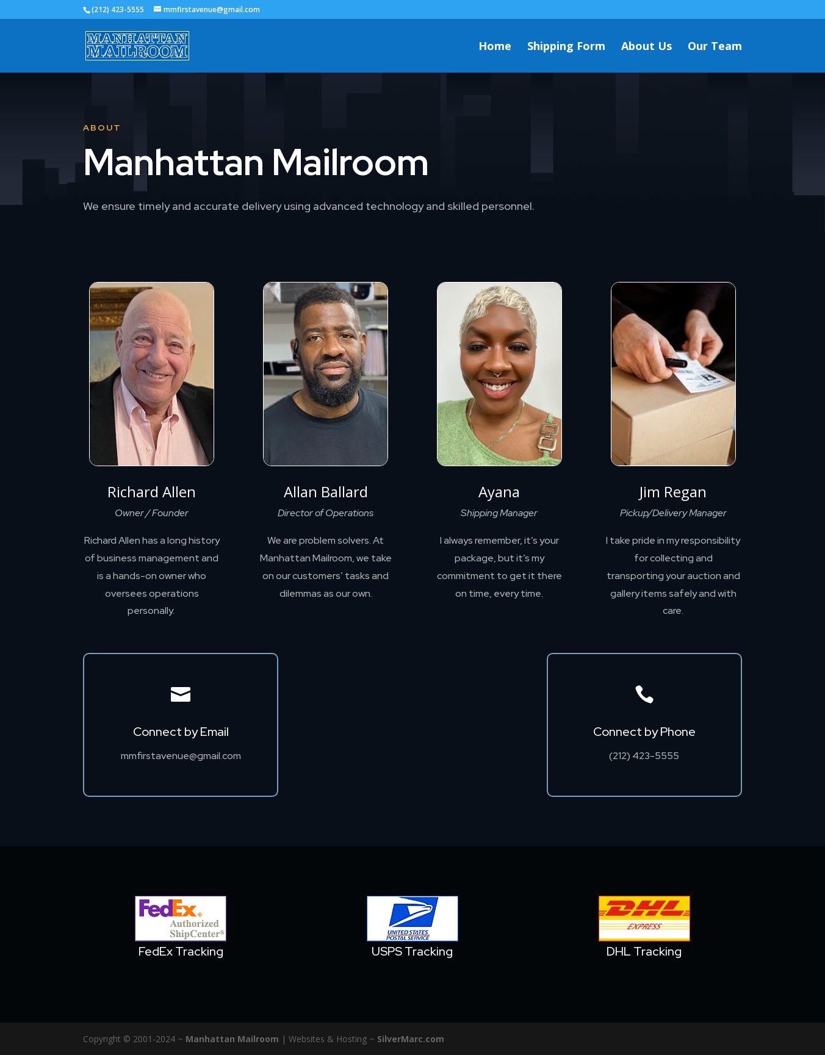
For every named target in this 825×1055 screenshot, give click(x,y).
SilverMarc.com (410, 1039)
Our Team (715, 47)
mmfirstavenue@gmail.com (181, 755)
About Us (646, 47)
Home (494, 47)
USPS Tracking (412, 951)
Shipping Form (566, 47)
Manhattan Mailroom (232, 1039)
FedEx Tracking (181, 951)
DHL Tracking (644, 951)
